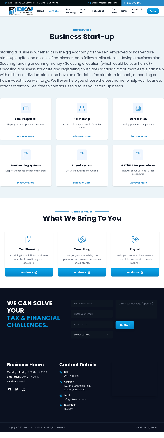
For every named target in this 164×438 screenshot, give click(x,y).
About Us (83, 11)
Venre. (154, 427)
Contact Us (137, 11)
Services (55, 10)
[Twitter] (16, 389)
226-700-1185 (71, 376)
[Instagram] (23, 389)
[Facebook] (9, 389)
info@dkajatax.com (75, 399)
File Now (114, 11)
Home (40, 10)
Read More (28, 272)
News (124, 10)
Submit (125, 325)
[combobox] (92, 334)
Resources (99, 10)
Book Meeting (71, 11)
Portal (153, 11)
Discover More (25, 136)
